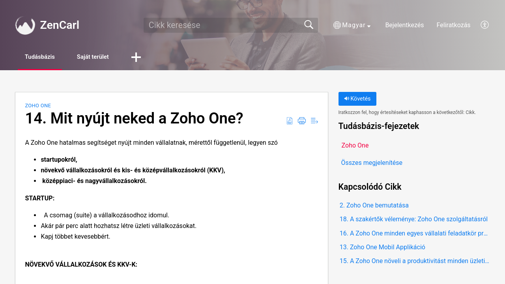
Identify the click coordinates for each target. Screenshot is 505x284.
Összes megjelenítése (372, 163)
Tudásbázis (45, 57)
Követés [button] (357, 99)
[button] (351, 25)
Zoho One (38, 106)
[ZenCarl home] (25, 25)
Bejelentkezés (404, 25)
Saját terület (106, 57)
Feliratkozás (454, 25)
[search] (231, 25)
